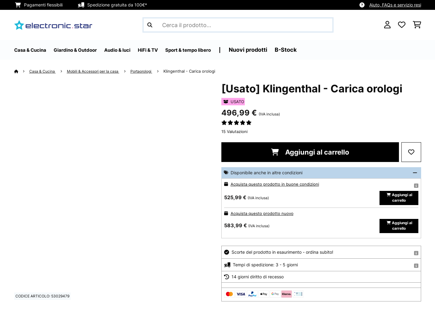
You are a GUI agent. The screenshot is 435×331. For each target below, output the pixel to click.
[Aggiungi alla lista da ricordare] (411, 152)
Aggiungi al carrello (310, 152)
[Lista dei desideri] (401, 24)
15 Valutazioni (234, 131)
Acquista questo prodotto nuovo (263, 217)
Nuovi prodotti (282, 49)
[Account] (387, 24)
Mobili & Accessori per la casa (98, 71)
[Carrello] (417, 24)
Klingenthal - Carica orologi (200, 71)
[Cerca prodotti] (238, 25)
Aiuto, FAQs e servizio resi (395, 4)
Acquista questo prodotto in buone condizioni (276, 184)
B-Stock (320, 49)
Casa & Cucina (44, 71)
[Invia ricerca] (149, 25)
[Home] (22, 71)
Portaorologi (151, 71)
